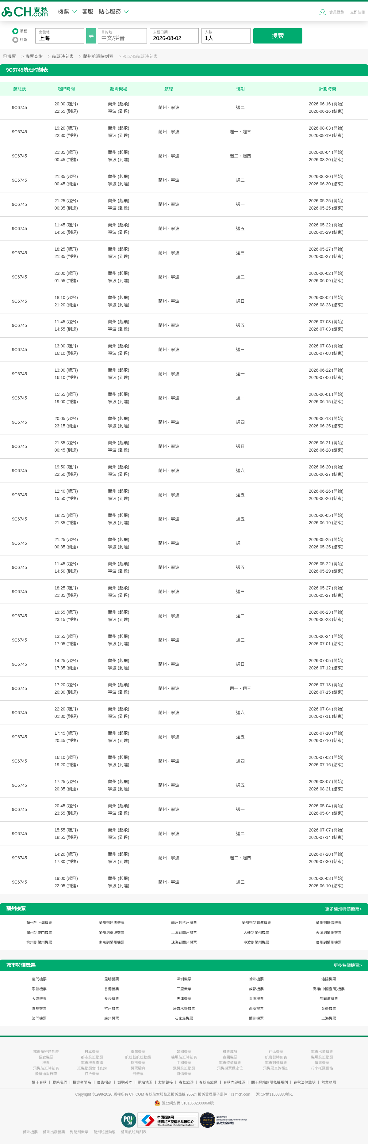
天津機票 (184, 999)
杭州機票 (111, 1008)
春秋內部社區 (234, 1082)
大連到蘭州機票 (256, 932)
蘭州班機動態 (105, 1132)
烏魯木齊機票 (184, 1008)
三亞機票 (184, 989)
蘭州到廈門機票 (39, 932)
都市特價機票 (230, 1063)
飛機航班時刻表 (46, 1068)
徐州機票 (256, 979)
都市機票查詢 (92, 1063)
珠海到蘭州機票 (184, 942)
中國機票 (184, 1063)
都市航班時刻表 (46, 1052)
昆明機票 (111, 979)
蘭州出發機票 (54, 1132)
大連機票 (39, 999)
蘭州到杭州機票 (184, 923)
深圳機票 (184, 979)
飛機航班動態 (184, 1068)
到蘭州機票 (79, 1132)
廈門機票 (39, 979)
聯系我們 (59, 1082)
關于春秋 (39, 1082)
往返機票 (276, 1052)
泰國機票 (230, 1057)
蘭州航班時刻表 (98, 56)
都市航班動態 (92, 1057)
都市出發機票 (322, 1052)
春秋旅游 (186, 1082)
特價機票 (184, 1074)
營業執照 (328, 1082)
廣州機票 (111, 1018)
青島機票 (39, 1008)
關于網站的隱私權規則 (269, 1082)
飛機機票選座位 (230, 1068)
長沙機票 (111, 999)
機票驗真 (138, 1068)
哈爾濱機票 (329, 999)
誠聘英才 (124, 1082)
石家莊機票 (184, 1018)
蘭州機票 (256, 1018)
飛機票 (9, 56)
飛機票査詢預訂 (276, 1068)
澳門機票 (39, 1018)
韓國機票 (184, 1052)
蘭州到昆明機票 (112, 923)
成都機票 (256, 989)
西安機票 (256, 1008)
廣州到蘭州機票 (329, 942)
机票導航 (230, 1052)
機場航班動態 (322, 1057)
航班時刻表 (63, 56)
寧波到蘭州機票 (256, 942)
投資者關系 (82, 1082)
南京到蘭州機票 (112, 942)
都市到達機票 (276, 1063)
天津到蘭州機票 (329, 932)
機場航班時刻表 (184, 1057)
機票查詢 (34, 56)
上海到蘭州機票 (184, 932)
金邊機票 (328, 1008)
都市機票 (138, 1063)
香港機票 (111, 989)
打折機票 (92, 1074)
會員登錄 (336, 12)
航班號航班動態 (138, 1057)
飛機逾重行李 (46, 1074)
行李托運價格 (322, 1068)
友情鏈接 (165, 1082)
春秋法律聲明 (304, 1082)
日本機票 (92, 1052)
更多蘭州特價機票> (343, 909)
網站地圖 (145, 1082)
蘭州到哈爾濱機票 (256, 923)
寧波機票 (39, 989)
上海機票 (328, 1018)
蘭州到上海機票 (39, 923)
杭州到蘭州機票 (39, 942)
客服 (87, 12)
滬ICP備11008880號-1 (274, 1094)
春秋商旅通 (208, 1082)
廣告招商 (104, 1082)
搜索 (278, 35)
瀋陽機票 (328, 979)
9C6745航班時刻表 (140, 56)
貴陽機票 (256, 999)
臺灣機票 (138, 1052)
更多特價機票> (348, 965)
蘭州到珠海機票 (329, 923)
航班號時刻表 (276, 1057)
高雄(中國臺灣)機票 (329, 989)
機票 (67, 12)
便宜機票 (46, 1057)
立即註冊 (357, 12)
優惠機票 (322, 1063)
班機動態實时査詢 (92, 1068)
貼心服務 (113, 12)
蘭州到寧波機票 (112, 932)
